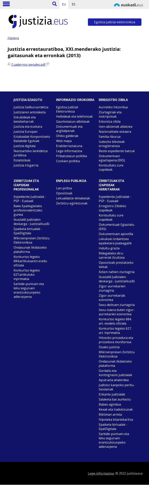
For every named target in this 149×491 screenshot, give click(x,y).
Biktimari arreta (110, 414)
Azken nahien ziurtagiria (116, 272)
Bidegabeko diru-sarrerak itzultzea (112, 255)
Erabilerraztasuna (69, 146)
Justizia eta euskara (28, 126)
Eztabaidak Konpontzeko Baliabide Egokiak (32, 138)
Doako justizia (109, 347)
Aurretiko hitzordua (113, 107)
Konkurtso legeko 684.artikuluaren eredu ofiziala (30, 261)
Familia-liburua (109, 136)
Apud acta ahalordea (114, 380)
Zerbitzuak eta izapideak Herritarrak (111, 185)
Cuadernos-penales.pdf (30, 64)
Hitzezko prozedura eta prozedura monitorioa (116, 340)
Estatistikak (22, 160)
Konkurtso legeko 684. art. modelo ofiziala (115, 321)
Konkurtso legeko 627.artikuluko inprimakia (27, 274)
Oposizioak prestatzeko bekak (116, 264)
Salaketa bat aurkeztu (115, 399)
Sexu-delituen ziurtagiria (117, 305)
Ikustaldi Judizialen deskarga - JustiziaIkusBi (117, 279)
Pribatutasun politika (71, 156)
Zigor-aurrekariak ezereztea (112, 297)
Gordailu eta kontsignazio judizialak (115, 373)
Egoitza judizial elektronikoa (114, 22)
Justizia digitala (25, 146)
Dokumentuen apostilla (116, 234)
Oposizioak (64, 193)
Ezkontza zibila (109, 121)
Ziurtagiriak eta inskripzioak (110, 114)
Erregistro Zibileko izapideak (112, 208)
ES (73, 4)
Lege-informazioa (69, 151)
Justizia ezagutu (28, 100)
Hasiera (13, 38)
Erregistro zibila (113, 100)
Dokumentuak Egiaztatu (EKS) (116, 226)
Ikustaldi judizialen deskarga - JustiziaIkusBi (31, 221)
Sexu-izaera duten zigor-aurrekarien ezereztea (117, 312)
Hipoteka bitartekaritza (116, 419)
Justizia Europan (25, 131)
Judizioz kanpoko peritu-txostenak (117, 387)
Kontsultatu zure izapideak (111, 167)
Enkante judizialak (112, 394)
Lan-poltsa (64, 188)
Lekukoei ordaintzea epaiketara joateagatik (115, 241)
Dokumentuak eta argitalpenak (69, 128)
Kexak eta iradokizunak (116, 409)
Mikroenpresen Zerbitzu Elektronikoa (31, 240)
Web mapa (64, 141)
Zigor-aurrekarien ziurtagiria (112, 288)
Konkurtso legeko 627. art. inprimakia (115, 330)
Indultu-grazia (109, 248)
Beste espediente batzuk (117, 151)
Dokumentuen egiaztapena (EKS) (112, 158)
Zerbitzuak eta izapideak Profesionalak (26, 185)
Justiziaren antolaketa (30, 112)
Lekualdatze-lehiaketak (73, 198)
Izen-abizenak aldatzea (115, 126)
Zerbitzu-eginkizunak (71, 203)
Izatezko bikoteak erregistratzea (112, 144)
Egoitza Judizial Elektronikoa (67, 109)
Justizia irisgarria (26, 165)
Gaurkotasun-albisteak (73, 121)
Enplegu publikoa (71, 181)
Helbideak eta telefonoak (74, 116)
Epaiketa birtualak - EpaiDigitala (28, 231)
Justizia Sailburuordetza (31, 107)
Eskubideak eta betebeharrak (25, 119)
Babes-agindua (110, 404)
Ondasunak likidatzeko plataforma (30, 249)
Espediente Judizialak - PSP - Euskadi (30, 199)
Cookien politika (68, 161)
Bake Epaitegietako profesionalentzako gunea (28, 210)
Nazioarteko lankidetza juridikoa (31, 153)
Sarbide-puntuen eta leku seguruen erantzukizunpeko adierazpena (29, 290)
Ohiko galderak (67, 136)
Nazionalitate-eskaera (115, 131)
